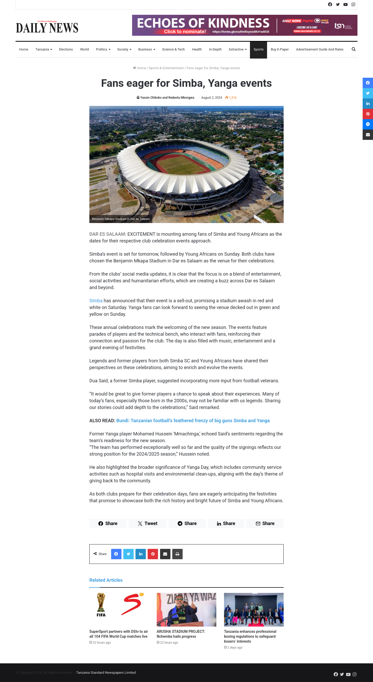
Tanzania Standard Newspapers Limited (106, 672)
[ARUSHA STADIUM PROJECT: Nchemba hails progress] (186, 610)
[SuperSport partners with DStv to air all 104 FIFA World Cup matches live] (119, 610)
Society (122, 49)
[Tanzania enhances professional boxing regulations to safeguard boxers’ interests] (254, 610)
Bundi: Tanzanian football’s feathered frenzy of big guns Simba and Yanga (193, 420)
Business (145, 49)
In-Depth (215, 49)
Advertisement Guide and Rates (319, 49)
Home (23, 49)
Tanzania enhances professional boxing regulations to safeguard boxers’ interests (250, 636)
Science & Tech (173, 49)
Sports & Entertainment (166, 68)
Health (197, 49)
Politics (101, 49)
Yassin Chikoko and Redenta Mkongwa (167, 97)
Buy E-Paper (280, 49)
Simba (96, 300)
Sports (258, 49)
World (84, 49)
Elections (66, 49)
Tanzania (42, 49)
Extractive (236, 49)
